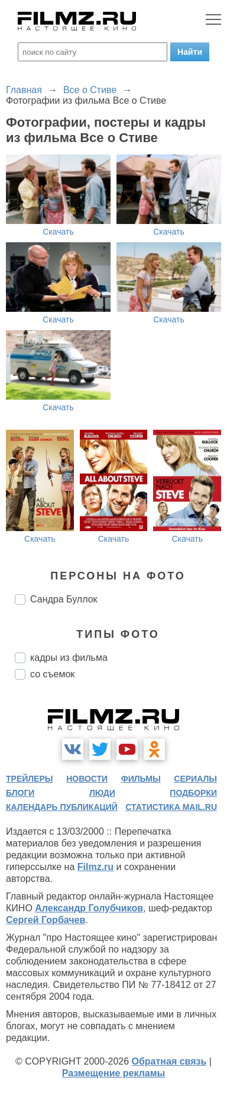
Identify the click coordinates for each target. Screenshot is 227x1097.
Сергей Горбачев (45, 920)
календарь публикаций (62, 807)
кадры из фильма (69, 658)
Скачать (58, 231)
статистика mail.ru (171, 807)
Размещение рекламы (114, 1073)
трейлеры (29, 778)
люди (102, 793)
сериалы (195, 778)
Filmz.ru (95, 867)
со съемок (52, 674)
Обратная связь (169, 1061)
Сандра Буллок (64, 599)
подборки (193, 793)
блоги (20, 793)
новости (87, 778)
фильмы (141, 778)
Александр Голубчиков (89, 908)
